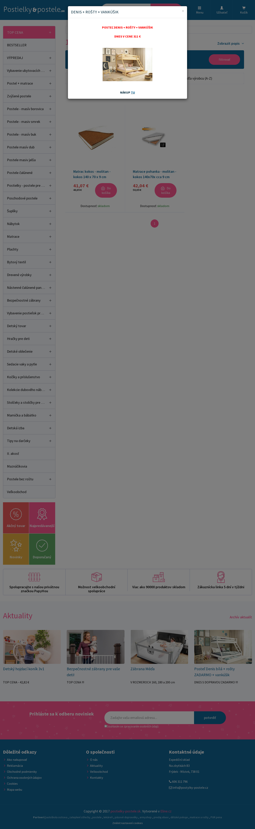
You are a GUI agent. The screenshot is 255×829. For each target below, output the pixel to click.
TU (133, 92)
